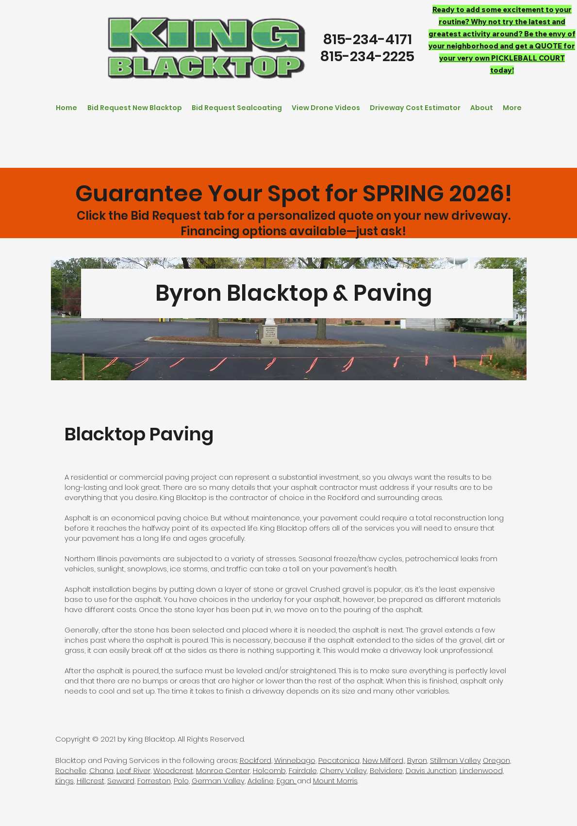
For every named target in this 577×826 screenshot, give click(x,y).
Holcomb (269, 770)
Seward (120, 781)
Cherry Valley (343, 770)
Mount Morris (335, 781)
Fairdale (303, 770)
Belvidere (386, 770)
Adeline (260, 781)
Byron (417, 760)
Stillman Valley (455, 760)
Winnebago (294, 760)
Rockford (255, 760)
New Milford (383, 760)
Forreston (154, 781)
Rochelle (70, 770)
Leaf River (133, 770)
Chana (101, 770)
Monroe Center (223, 770)
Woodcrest (173, 770)
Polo (181, 781)
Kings (64, 781)
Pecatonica (339, 760)
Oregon (496, 760)
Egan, (287, 781)
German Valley (218, 781)
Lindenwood (481, 770)
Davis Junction (431, 770)
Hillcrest (90, 781)
